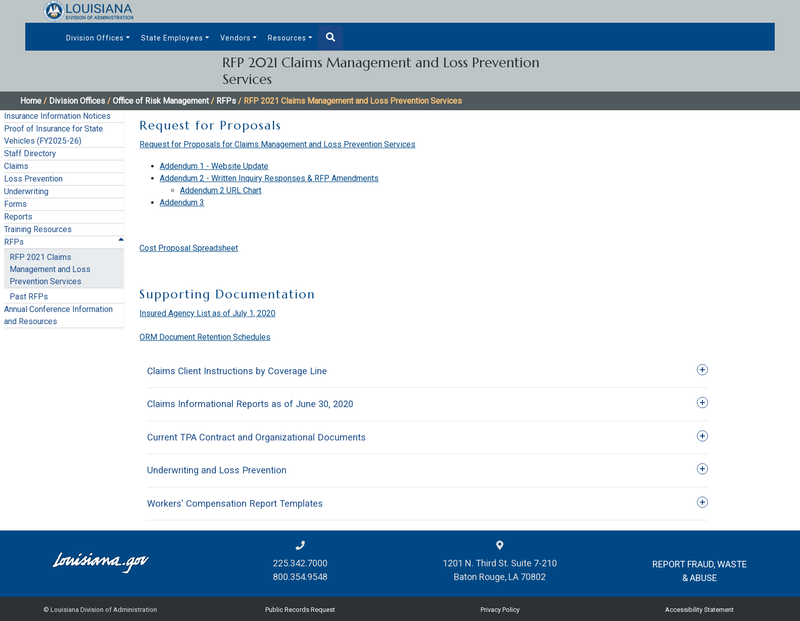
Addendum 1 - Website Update (214, 166)
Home (30, 101)
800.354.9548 (300, 576)
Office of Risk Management (161, 101)
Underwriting (26, 191)
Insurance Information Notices (57, 116)
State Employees (172, 38)
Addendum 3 (182, 202)
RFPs (226, 101)
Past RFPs (29, 296)
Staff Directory (30, 153)
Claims (16, 166)
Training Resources (38, 229)
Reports (18, 216)
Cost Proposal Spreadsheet (188, 248)
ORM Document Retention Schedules (204, 337)
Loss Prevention (33, 179)
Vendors (235, 38)
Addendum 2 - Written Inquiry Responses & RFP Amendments (269, 178)
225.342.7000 (300, 563)
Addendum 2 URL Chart (220, 190)
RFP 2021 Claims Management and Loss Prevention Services (50, 269)
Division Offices (95, 38)
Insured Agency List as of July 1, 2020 (207, 313)
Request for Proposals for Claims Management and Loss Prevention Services (277, 144)
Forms (15, 204)
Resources (287, 38)
